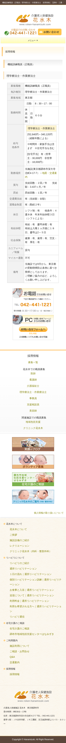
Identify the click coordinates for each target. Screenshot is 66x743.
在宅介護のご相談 (19, 628)
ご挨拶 (13, 534)
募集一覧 (33, 362)
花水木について (18, 529)
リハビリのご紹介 (19, 563)
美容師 (33, 410)
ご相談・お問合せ (19, 651)
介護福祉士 (33, 385)
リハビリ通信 (17, 616)
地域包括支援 (33, 421)
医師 (33, 373)
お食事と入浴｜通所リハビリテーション (32, 589)
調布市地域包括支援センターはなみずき (32, 634)
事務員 (33, 398)
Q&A (12, 656)
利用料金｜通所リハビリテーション (29, 600)
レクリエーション (19, 545)
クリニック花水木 (33, 428)
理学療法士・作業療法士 (33, 392)
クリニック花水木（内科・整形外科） (31, 551)
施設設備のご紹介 (19, 540)
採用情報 (15, 674)
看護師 (33, 379)
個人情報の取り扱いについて (49, 513)
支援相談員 (33, 404)
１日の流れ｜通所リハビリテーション (31, 574)
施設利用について (19, 645)
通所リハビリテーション (23, 568)
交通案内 (15, 662)
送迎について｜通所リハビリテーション (32, 595)
